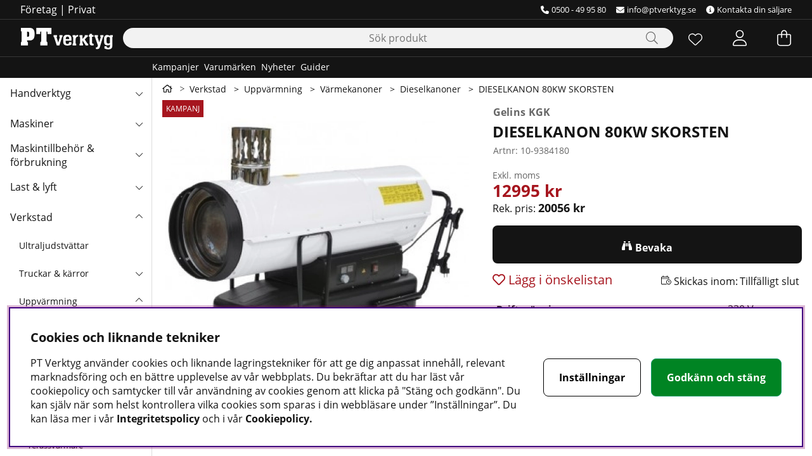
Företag (38, 9)
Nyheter (278, 67)
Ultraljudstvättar (54, 245)
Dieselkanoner (430, 89)
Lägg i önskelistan (558, 279)
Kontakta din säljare (749, 9)
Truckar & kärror (54, 273)
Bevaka (654, 248)
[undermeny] (138, 273)
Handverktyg (40, 93)
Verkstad (31, 217)
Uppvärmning (48, 301)
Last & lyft (33, 187)
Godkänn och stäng (716, 377)
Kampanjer (175, 67)
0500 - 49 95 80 (573, 9)
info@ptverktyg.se (656, 9)
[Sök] (398, 38)
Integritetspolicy (158, 419)
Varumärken (230, 67)
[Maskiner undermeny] (138, 123)
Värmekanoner (351, 89)
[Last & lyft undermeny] (138, 187)
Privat (82, 9)
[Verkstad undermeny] (138, 217)
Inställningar (592, 377)
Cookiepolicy (277, 419)
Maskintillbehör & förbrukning (52, 155)
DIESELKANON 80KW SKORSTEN (546, 89)
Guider (315, 67)
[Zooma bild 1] (317, 255)
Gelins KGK (522, 112)
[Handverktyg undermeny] (138, 93)
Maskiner (32, 123)
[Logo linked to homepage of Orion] (67, 38)
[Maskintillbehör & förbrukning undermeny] (138, 154)
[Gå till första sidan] (167, 88)
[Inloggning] (740, 38)
